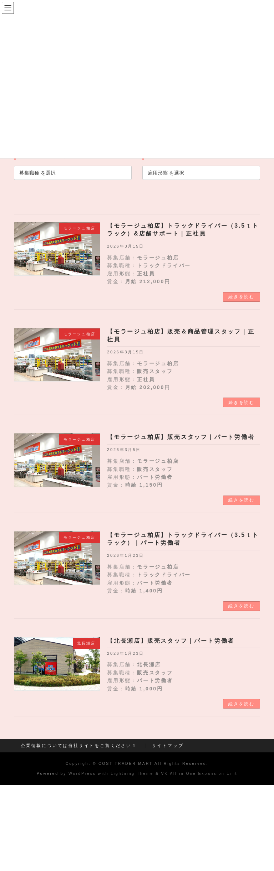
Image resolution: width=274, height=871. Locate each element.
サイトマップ (168, 745)
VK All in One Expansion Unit (199, 773)
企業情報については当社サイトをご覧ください (79, 745)
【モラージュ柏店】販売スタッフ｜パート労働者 (181, 437)
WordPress (82, 773)
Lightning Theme (132, 773)
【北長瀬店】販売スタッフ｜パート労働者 (170, 641)
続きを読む (241, 296)
